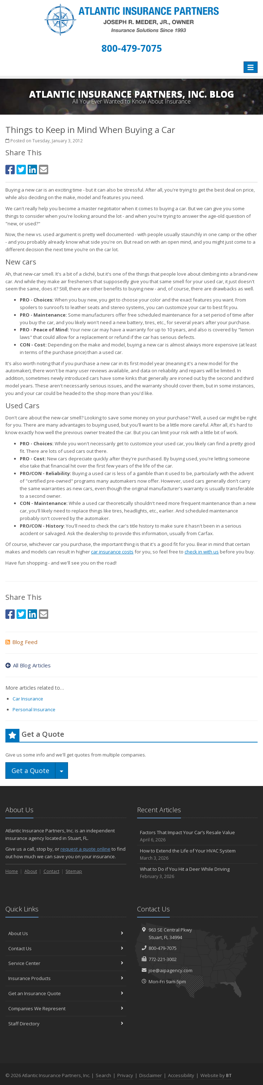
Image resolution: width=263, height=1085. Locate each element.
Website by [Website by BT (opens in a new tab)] (216, 1075)
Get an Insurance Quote (65, 993)
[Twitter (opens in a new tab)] (21, 169)
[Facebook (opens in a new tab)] (10, 169)
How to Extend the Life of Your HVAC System (197, 854)
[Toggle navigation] (251, 67)
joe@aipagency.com (170, 970)
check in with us (202, 551)
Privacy (125, 1075)
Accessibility (181, 1075)
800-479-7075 (163, 948)
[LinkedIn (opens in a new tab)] (32, 169)
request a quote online (85, 849)
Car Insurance (28, 698)
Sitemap (73, 871)
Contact (51, 871)
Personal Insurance (34, 709)
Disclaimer (150, 1075)
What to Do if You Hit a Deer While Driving (197, 873)
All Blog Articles (28, 665)
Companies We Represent (65, 1008)
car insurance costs (112, 551)
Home (11, 871)
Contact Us (65, 948)
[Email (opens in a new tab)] (43, 169)
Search (103, 1075)
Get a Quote (30, 770)
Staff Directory (65, 1023)
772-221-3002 (163, 959)
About (30, 871)
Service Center (65, 963)
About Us (65, 933)
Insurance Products (65, 978)
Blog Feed (21, 641)
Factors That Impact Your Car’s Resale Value (197, 836)
